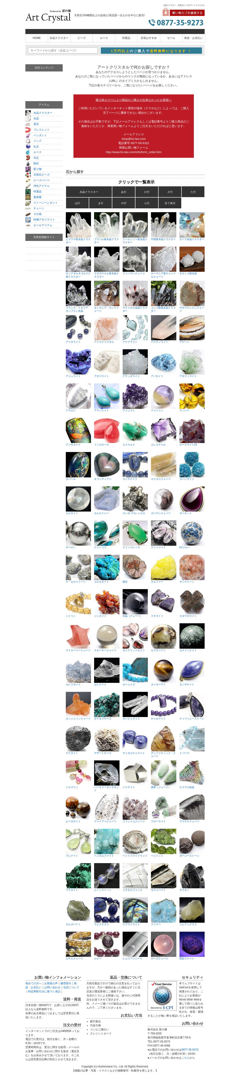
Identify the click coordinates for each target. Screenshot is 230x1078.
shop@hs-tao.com (134, 138)
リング (33, 141)
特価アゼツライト (40, 219)
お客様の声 (51, 983)
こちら (185, 1057)
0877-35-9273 (189, 1049)
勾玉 (32, 157)
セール (171, 38)
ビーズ (81, 38)
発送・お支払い (193, 38)
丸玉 (32, 146)
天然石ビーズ (37, 174)
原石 (32, 124)
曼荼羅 (33, 197)
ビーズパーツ (37, 180)
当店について (71, 987)
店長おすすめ (149, 38)
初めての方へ (33, 983)
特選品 (126, 38)
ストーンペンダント (41, 202)
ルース (104, 38)
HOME (37, 38)
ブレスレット (37, 129)
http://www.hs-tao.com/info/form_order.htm (133, 152)
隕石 (32, 163)
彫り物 (33, 169)
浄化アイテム (37, 185)
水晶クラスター (59, 38)
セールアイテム (38, 225)
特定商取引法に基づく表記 (44, 991)
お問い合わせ (52, 987)
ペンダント (36, 135)
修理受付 (65, 983)
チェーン (34, 208)
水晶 (32, 118)
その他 (33, 214)
